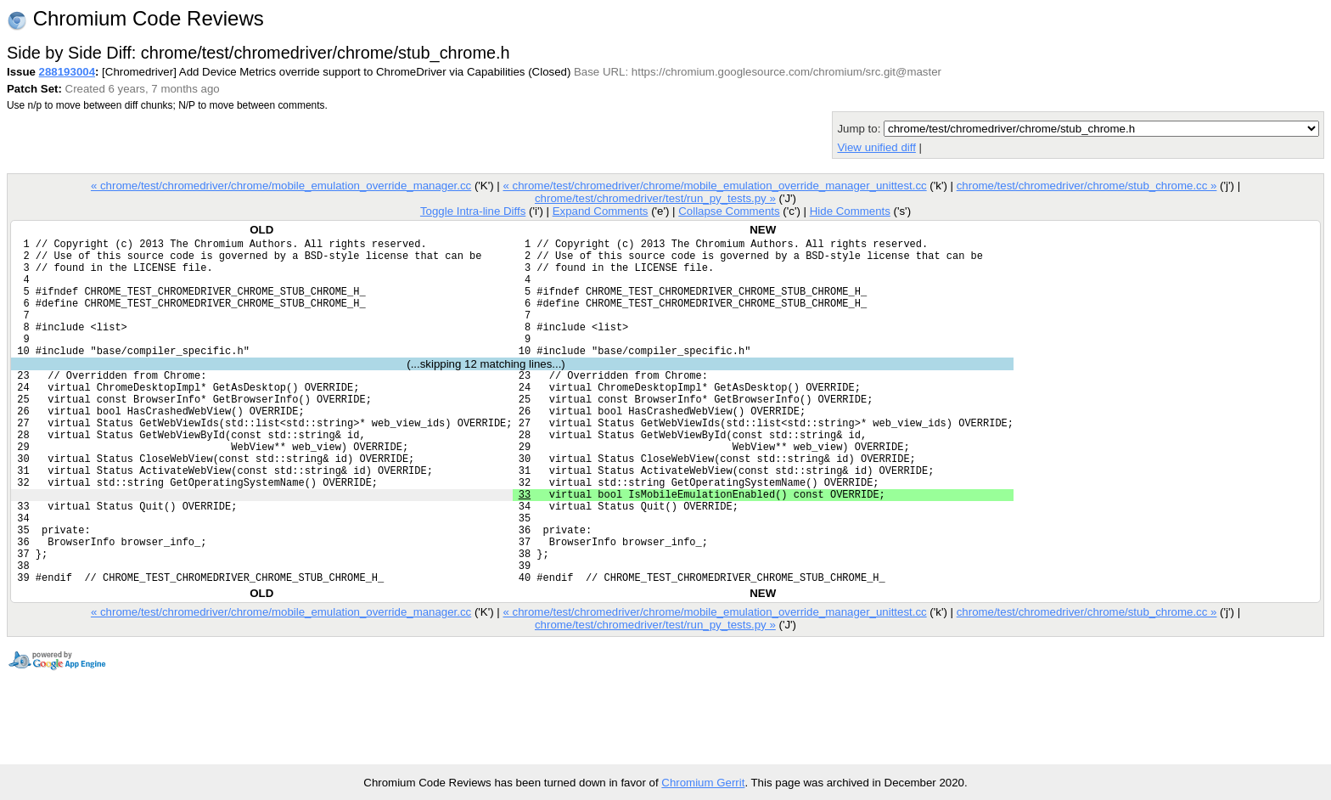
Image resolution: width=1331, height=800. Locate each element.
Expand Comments (601, 211)
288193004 (67, 71)
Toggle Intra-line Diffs (472, 211)
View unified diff (876, 147)
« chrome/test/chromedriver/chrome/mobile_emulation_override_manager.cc (281, 185)
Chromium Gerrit (702, 782)
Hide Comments (850, 211)
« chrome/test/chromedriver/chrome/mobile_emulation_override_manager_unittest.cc (714, 185)
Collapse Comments (728, 211)
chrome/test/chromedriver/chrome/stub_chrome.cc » (1087, 185)
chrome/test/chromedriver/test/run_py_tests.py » (655, 198)
